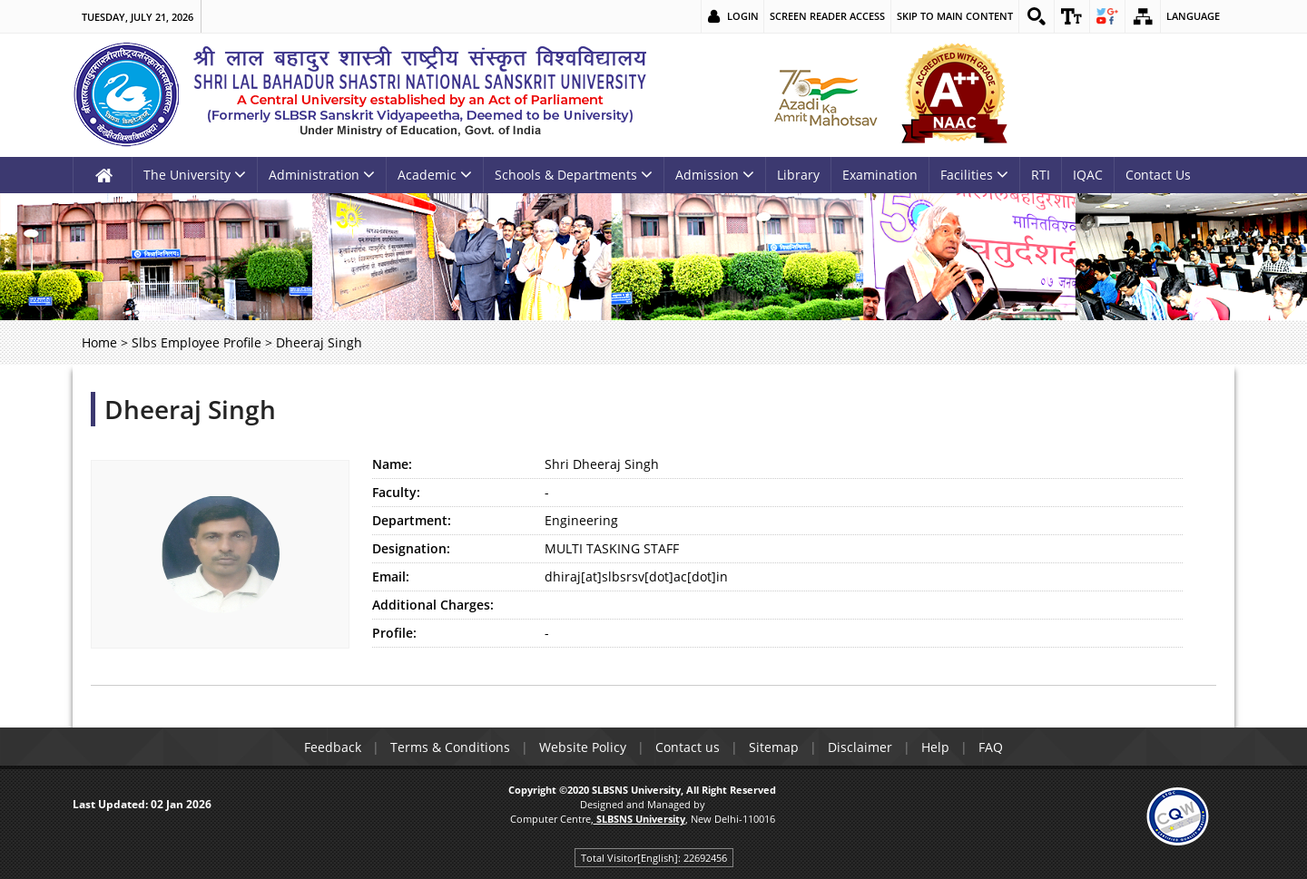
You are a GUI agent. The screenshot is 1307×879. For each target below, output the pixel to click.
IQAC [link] (1088, 174)
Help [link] (935, 747)
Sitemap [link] (774, 747)
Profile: (394, 632)
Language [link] (1193, 16)
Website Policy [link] (582, 747)
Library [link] (798, 174)
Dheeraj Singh (190, 409)
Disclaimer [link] (860, 747)
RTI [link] (1040, 174)
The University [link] (194, 174)
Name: (392, 464)
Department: (411, 520)
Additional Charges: (433, 604)
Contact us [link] (687, 747)
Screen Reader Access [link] (827, 16)
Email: (390, 576)
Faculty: (396, 492)
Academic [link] (435, 174)
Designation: (411, 548)
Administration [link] (322, 174)
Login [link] (743, 16)
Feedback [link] (332, 747)
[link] (1036, 16)
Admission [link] (714, 174)
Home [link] (99, 342)
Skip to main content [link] (955, 16)
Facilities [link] (974, 174)
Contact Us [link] (1158, 174)
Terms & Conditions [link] (450, 747)
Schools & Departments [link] (574, 174)
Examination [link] (880, 174)
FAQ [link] (990, 747)
